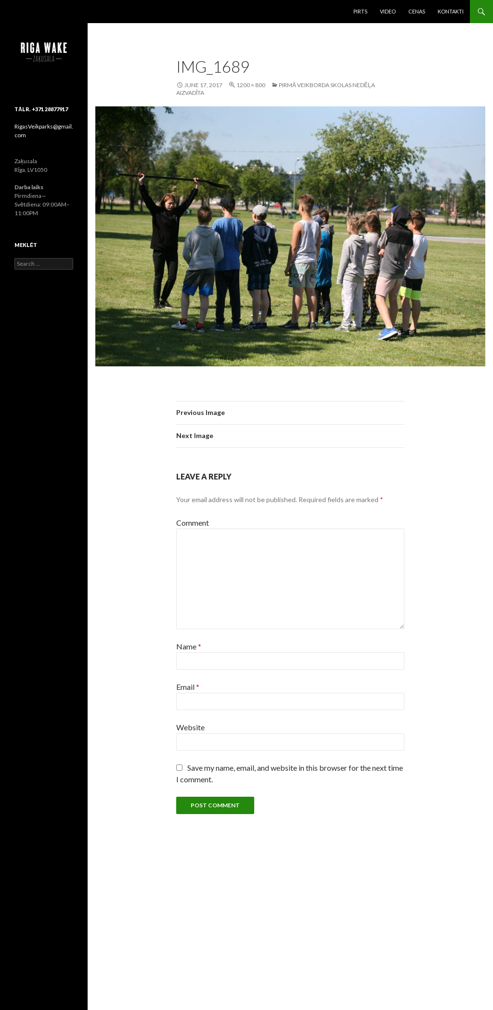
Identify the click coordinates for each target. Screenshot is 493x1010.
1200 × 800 (250, 85)
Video (388, 11)
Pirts (360, 11)
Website (190, 727)
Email (187, 686)
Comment (192, 522)
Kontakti (451, 11)
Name (188, 646)
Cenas (416, 11)
